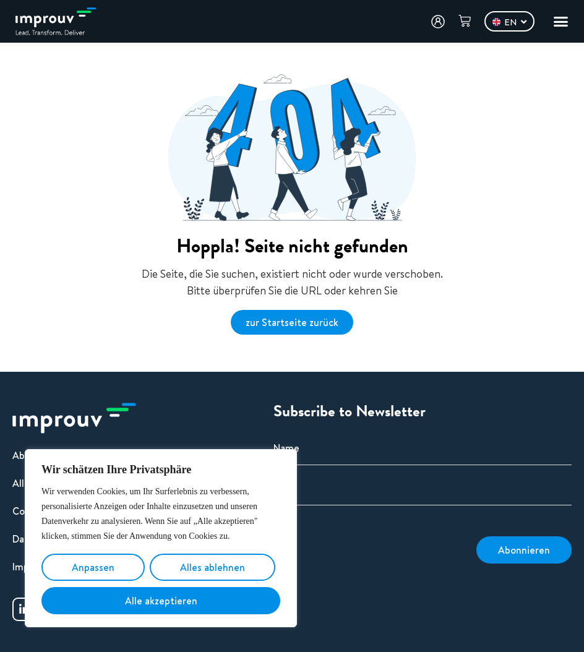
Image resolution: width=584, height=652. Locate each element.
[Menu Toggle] (561, 21)
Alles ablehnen (212, 567)
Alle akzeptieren (161, 600)
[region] (161, 538)
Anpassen (93, 567)
